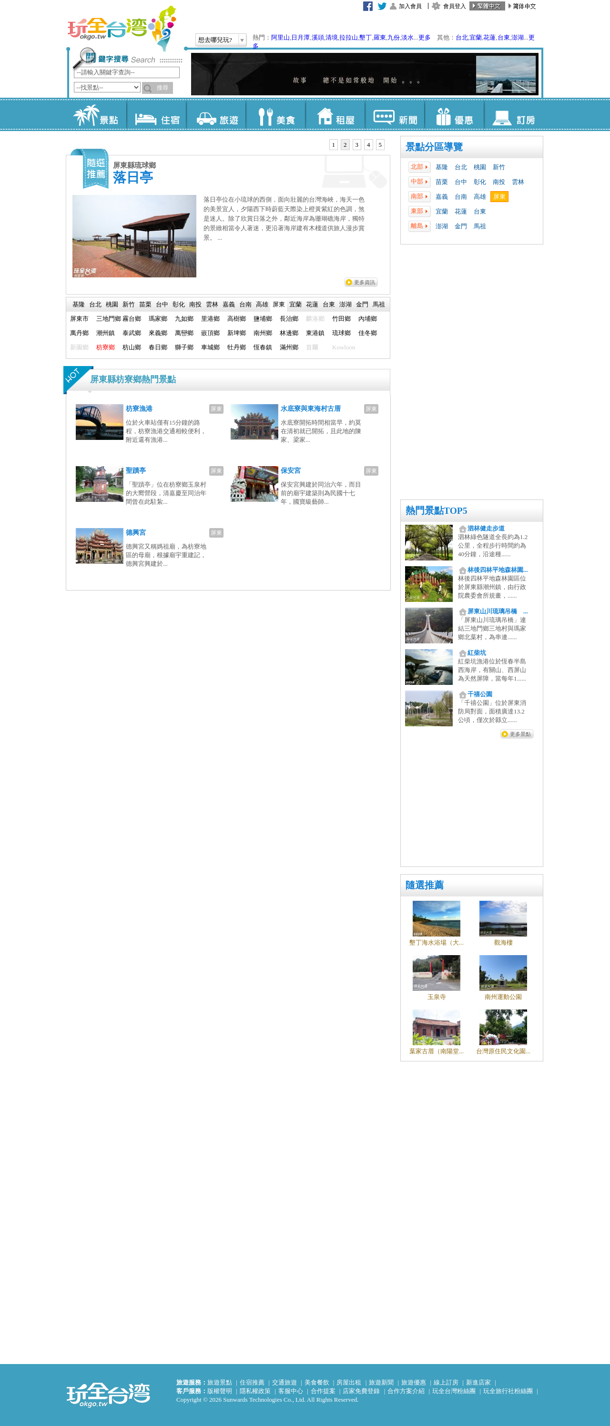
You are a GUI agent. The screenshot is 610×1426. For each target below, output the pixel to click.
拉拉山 (348, 37)
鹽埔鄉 (263, 318)
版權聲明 (219, 1391)
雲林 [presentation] (212, 304)
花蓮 (489, 37)
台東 (504, 37)
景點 (96, 114)
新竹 (499, 167)
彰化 (480, 181)
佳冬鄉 (367, 332)
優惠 (454, 114)
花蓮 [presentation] (312, 304)
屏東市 (79, 318)
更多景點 (520, 734)
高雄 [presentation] (262, 304)
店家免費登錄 (361, 1391)
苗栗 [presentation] (145, 304)
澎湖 (517, 37)
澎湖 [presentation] (345, 304)
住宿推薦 (252, 1382)
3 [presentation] (357, 144)
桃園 (480, 167)
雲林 (518, 181)
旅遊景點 (219, 1382)
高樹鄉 (236, 318)
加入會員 (410, 6)
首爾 (312, 347)
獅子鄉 (184, 347)
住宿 (156, 114)
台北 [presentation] (95, 304)
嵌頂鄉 (210, 332)
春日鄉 (158, 347)
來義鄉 (158, 332)
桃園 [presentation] (112, 304)
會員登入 (454, 6)
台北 (462, 37)
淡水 (407, 37)
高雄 (480, 196)
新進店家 (478, 1382)
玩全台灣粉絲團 (454, 1391)
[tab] (333, 145)
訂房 (513, 114)
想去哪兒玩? (215, 39)
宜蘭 (475, 37)
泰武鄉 (131, 332)
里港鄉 (210, 318)
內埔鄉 (367, 318)
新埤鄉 (236, 332)
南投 (499, 181)
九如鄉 (184, 318)
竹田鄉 (341, 318)
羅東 (380, 37)
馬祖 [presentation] (379, 304)
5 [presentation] (380, 144)
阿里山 (280, 37)
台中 (461, 181)
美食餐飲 (317, 1382)
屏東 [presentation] (279, 304)
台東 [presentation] (329, 304)
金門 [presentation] (362, 304)
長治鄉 (289, 318)
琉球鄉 (341, 332)
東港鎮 (315, 332)
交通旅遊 (284, 1382)
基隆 (442, 167)
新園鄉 (79, 347)
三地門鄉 (108, 318)
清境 (331, 37)
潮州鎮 (105, 332)
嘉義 (442, 196)
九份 (393, 37)
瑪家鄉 (158, 318)
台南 (461, 196)
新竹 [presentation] (128, 304)
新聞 (394, 114)
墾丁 (365, 37)
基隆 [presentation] (78, 304)
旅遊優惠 (413, 1382)
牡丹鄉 (236, 347)
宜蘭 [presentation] (295, 304)
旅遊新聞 (381, 1382)
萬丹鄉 (79, 332)
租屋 (335, 114)
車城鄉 (210, 347)
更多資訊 (364, 282)
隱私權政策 (255, 1391)
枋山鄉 (131, 347)
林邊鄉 (289, 332)
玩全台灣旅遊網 (121, 28)
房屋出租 (348, 1382)
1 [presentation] (334, 144)
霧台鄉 (131, 318)
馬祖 (480, 226)
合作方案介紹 (406, 1391)
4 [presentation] (368, 144)
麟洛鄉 (315, 318)
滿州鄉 (289, 347)
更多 (424, 37)
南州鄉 (263, 332)
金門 (461, 226)
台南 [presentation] (245, 304)
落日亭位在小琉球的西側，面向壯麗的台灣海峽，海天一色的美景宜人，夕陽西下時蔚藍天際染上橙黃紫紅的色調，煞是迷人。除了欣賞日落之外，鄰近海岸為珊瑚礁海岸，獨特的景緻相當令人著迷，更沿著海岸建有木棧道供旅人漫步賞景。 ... (284, 218)
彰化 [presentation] (179, 304)
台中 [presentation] (162, 304)
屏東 (499, 196)
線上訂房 (446, 1382)
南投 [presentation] (195, 304)
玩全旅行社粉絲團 (508, 1391)
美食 (275, 114)
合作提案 (323, 1391)
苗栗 (442, 181)
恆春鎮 (263, 347)
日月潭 (300, 37)
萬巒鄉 (184, 332)
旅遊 (215, 114)
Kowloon (343, 347)
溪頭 (318, 37)
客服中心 (290, 1391)
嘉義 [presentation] (229, 304)
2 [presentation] (345, 144)
